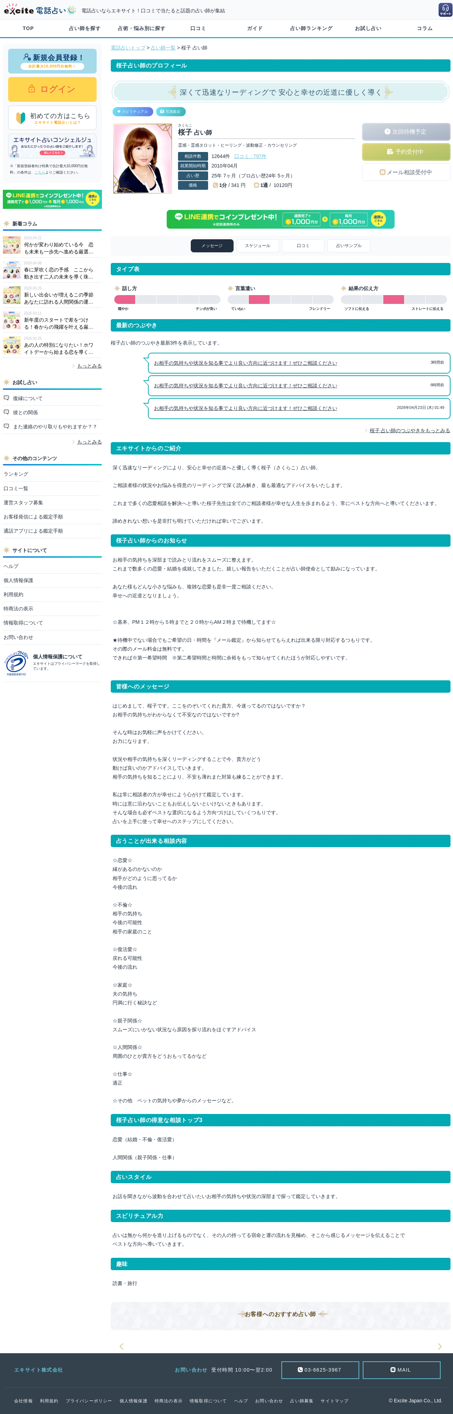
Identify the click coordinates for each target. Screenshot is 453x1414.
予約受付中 (409, 152)
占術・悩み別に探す (142, 28)
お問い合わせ (18, 637)
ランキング (16, 474)
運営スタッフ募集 (23, 502)
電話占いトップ (128, 48)
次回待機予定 (409, 132)
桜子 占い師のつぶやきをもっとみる (410, 430)
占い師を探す (85, 28)
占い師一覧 (163, 48)
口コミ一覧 (16, 488)
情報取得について (23, 623)
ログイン (57, 89)
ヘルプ (11, 566)
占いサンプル (349, 245)
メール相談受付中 (409, 172)
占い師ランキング (311, 28)
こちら (40, 172)
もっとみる (89, 366)
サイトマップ (335, 1400)
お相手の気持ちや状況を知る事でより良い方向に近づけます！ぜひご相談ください (245, 363)
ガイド (255, 28)
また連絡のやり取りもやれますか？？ (54, 426)
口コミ (198, 28)
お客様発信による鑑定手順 (33, 517)
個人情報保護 (18, 580)
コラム (425, 28)
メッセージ (212, 245)
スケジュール (257, 245)
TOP (28, 28)
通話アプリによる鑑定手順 (33, 531)
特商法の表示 (18, 608)
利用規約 (13, 594)
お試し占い (368, 28)
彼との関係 (25, 412)
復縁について (27, 398)
